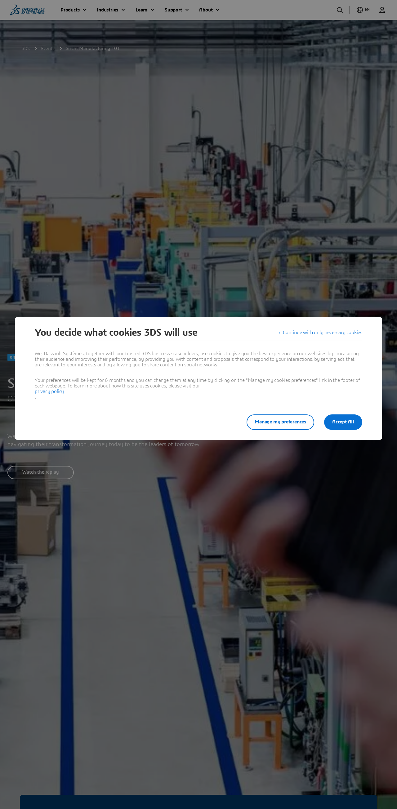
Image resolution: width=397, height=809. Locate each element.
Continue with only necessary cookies (322, 332)
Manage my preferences (280, 421)
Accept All (343, 421)
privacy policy (49, 391)
